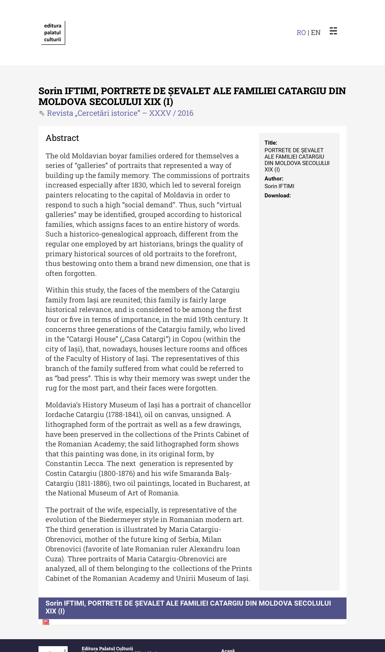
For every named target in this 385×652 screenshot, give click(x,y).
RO (301, 32)
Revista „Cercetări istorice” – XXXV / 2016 (120, 113)
